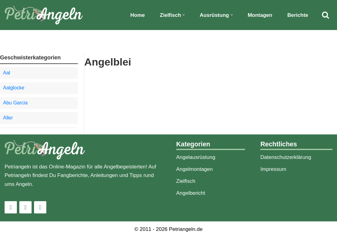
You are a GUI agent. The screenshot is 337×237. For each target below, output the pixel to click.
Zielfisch (185, 181)
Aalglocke (13, 87)
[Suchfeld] (325, 15)
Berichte (297, 15)
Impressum (273, 169)
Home (137, 15)
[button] (183, 15)
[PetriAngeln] (44, 15)
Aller (8, 117)
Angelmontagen (194, 169)
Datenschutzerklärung (285, 157)
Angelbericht (190, 193)
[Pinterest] (40, 207)
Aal (6, 72)
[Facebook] (25, 207)
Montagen (260, 15)
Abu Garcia (15, 102)
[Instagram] (11, 207)
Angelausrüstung (196, 157)
